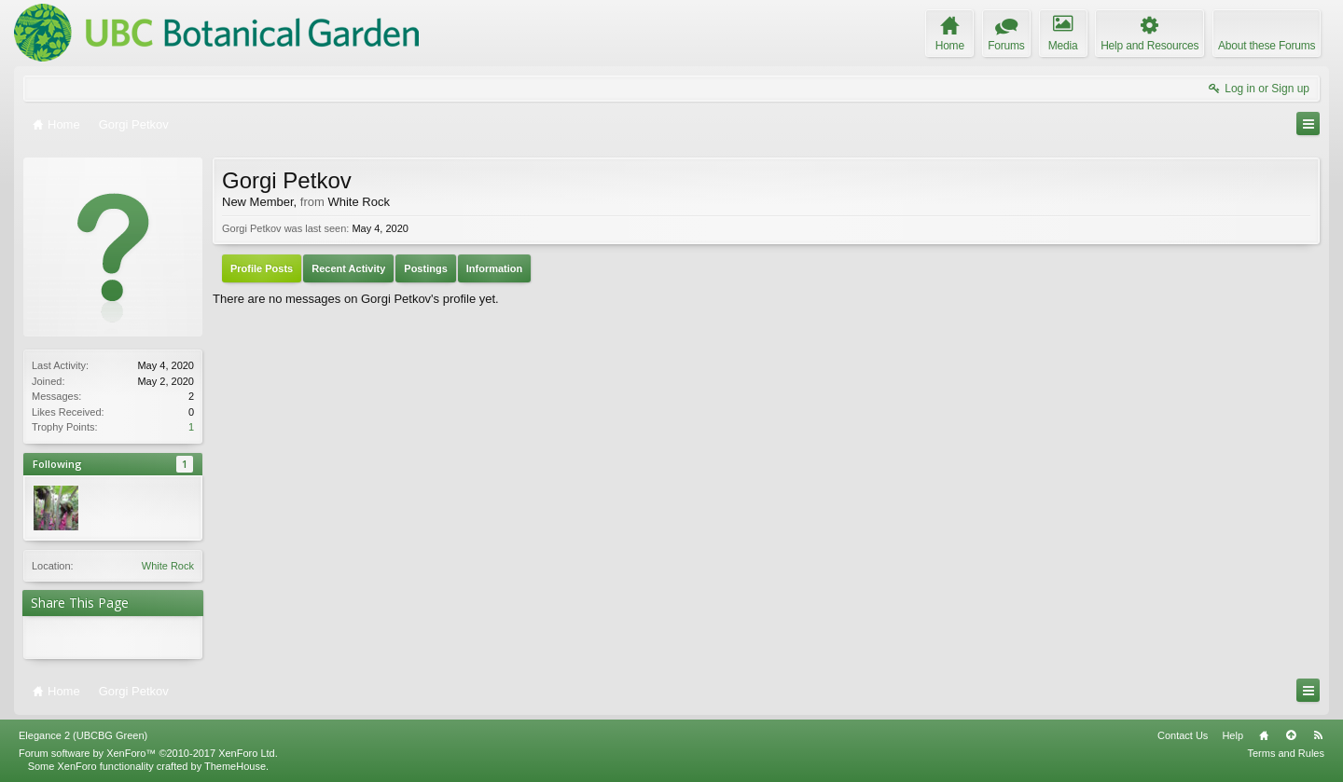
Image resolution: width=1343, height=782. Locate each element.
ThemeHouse (235, 766)
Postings (425, 268)
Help (1232, 735)
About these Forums (1266, 45)
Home (1263, 735)
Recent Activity (348, 268)
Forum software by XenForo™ (148, 753)
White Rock (168, 565)
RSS (1317, 735)
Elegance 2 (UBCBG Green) (83, 735)
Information (494, 268)
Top (1290, 735)
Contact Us (1182, 735)
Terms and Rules (1285, 753)
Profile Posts (261, 268)
